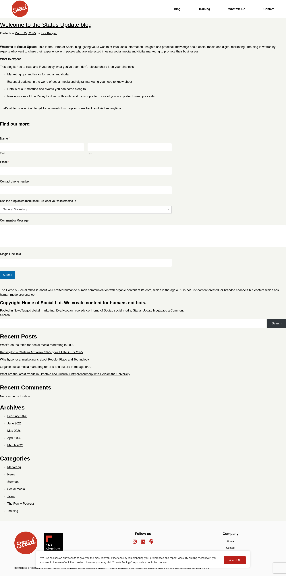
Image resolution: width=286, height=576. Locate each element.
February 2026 (17, 416)
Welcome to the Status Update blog (46, 24)
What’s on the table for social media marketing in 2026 (37, 345)
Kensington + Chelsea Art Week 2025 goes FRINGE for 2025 (41, 352)
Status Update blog (146, 310)
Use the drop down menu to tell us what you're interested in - (39, 201)
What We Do (236, 9)
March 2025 (15, 445)
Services (13, 481)
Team (11, 496)
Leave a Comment (171, 310)
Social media (16, 489)
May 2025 (14, 430)
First (2, 153)
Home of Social (101, 310)
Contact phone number (15, 181)
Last (90, 153)
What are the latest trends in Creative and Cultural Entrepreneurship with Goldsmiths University (65, 374)
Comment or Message (14, 220)
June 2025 (14, 423)
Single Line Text (10, 254)
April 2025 (14, 438)
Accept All (234, 560)
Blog (177, 9)
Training (204, 9)
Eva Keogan (49, 33)
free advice (82, 310)
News (17, 310)
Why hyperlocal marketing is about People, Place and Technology (44, 359)
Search (5, 315)
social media (122, 310)
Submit (7, 275)
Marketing (14, 467)
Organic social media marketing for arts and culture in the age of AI (45, 367)
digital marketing (43, 310)
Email (4, 162)
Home (230, 541)
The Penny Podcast (20, 503)
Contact (268, 9)
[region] (143, 559)
